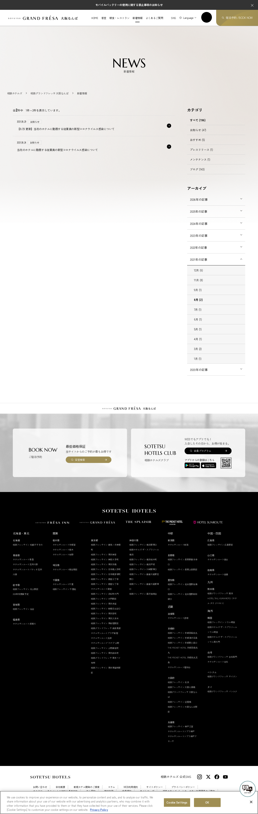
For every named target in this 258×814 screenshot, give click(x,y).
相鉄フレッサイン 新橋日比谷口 (106, 608)
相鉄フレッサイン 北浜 (178, 682)
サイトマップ (147, 791)
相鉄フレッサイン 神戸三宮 (180, 726)
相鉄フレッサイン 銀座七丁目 (104, 584)
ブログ (197, 169)
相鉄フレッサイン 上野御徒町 (104, 648)
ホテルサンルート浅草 (101, 638)
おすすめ (197, 140)
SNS (173, 18)
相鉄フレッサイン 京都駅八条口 (182, 642)
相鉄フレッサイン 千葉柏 (64, 589)
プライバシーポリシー (183, 787)
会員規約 (126, 791)
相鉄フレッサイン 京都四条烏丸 (182, 632)
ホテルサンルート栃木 (63, 549)
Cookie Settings (59, 795)
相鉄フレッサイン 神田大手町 (104, 559)
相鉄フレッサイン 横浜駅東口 (143, 544)
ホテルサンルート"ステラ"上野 (105, 642)
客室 (103, 18)
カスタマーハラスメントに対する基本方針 (55, 791)
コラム (111, 787)
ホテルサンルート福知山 (179, 667)
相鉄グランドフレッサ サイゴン (222, 676)
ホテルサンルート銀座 (101, 588)
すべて (198, 120)
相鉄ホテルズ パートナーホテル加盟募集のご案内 (189, 791)
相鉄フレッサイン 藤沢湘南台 (143, 593)
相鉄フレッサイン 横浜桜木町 (143, 559)
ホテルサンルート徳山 (217, 559)
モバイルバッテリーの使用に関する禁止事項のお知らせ (129, 5)
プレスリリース (201, 150)
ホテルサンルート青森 (23, 559)
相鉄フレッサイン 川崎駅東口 (143, 569)
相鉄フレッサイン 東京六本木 (104, 618)
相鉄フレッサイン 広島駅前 (220, 544)
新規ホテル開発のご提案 (86, 787)
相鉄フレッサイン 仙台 (23, 608)
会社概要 (60, 787)
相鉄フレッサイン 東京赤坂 (103, 603)
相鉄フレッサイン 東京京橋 (103, 564)
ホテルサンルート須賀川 (24, 623)
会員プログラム (202, 450)
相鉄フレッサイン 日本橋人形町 (106, 569)
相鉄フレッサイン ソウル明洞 (221, 622)
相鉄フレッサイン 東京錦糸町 (104, 652)
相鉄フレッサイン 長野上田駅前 (182, 569)
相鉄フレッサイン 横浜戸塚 (142, 564)
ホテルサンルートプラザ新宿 (104, 633)
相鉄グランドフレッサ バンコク (222, 691)
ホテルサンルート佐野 (63, 554)
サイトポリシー (154, 787)
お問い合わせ (40, 787)
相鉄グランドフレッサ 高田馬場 (106, 628)
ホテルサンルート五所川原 (25, 564)
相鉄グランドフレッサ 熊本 (220, 593)
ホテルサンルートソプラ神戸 (181, 731)
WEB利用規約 (131, 787)
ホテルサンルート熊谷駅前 (65, 569)
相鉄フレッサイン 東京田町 (103, 613)
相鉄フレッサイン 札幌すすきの (27, 544)
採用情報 (37, 795)
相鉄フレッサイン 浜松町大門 (104, 593)
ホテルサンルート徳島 (217, 574)
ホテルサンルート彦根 (178, 617)
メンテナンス (200, 159)
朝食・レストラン (119, 18)
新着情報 (138, 18)
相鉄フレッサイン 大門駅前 (103, 598)
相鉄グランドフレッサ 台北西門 (222, 656)
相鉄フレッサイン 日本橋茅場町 (106, 574)
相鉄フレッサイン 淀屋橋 (179, 701)
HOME (94, 18)
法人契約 (91, 791)
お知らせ (198, 130)
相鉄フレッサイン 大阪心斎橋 (181, 687)
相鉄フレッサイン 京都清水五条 (182, 637)
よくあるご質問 (154, 18)
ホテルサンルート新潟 (178, 544)
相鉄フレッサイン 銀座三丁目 (104, 579)
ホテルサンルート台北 (217, 661)
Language (188, 17)
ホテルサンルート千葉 (63, 584)
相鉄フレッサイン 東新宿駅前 (104, 623)
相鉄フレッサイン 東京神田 (103, 554)
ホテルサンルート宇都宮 (64, 544)
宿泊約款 (109, 791)
